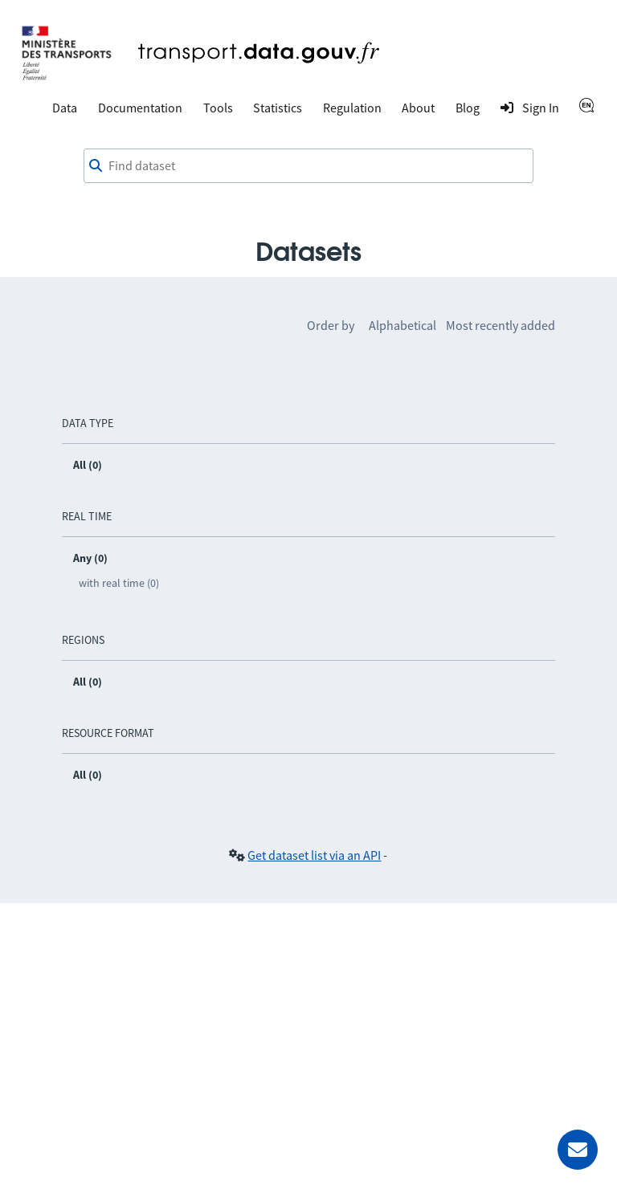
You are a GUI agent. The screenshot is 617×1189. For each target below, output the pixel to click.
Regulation (352, 108)
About (418, 108)
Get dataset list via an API (314, 855)
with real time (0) (119, 583)
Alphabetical (402, 325)
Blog (468, 108)
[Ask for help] (578, 1150)
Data (64, 108)
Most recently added (500, 325)
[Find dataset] (308, 166)
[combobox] (308, 166)
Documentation (140, 108)
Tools (218, 108)
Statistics (277, 108)
